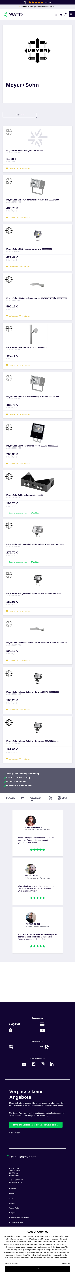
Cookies (12, 1203)
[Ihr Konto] (56, 14)
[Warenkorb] (60, 14)
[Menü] (72, 14)
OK (37, 1270)
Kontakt (12, 1193)
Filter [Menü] (20, 115)
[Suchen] (65, 14)
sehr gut (48, 2)
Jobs (11, 1198)
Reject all (66, 1264)
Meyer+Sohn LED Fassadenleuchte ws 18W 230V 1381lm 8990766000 (36, 298)
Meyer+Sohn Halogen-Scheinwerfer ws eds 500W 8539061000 (33, 593)
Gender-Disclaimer (16, 1223)
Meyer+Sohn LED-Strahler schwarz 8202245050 (27, 347)
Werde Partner (14, 1208)
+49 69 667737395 (16, 1180)
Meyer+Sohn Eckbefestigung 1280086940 (24, 495)
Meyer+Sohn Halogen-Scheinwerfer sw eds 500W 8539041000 (33, 741)
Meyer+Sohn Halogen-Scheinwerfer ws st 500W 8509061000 (32, 692)
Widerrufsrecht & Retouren (19, 1218)
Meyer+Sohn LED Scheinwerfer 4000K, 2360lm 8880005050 (32, 446)
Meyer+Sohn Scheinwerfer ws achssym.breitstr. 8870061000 (32, 397)
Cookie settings (11, 1264)
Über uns (12, 1188)
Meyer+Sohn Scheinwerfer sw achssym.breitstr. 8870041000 (32, 200)
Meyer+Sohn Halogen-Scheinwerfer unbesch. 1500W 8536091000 (35, 544)
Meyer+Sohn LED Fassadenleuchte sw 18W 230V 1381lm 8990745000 (36, 643)
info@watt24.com (15, 1182)
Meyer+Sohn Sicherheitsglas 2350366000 (24, 150)
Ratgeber (12, 1213)
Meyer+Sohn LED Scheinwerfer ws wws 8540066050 (29, 249)
